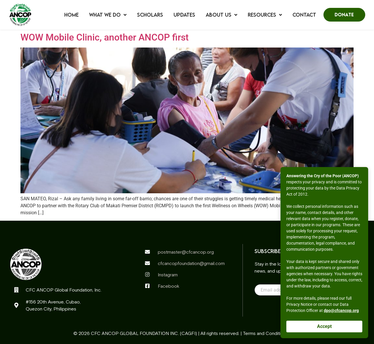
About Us (221, 15)
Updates (184, 15)
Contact (304, 15)
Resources (265, 15)
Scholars (150, 15)
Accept (324, 326)
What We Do (108, 15)
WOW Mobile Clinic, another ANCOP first (104, 37)
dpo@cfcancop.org (341, 310)
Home (71, 15)
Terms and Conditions (265, 333)
